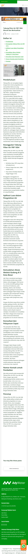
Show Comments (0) (14, 468)
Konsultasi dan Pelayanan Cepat (14, 56)
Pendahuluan (9, 41)
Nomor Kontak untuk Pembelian (15, 59)
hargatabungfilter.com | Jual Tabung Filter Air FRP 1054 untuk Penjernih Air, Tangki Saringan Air (14, 551)
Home (4, 22)
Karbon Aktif (4, 517)
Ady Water (4, 513)
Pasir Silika (4, 515)
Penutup (8, 61)
